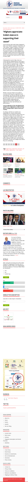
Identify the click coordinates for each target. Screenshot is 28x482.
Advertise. (6, 443)
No (5, 272)
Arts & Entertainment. (9, 456)
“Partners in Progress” (17, 165)
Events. (5, 422)
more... (17, 255)
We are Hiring (7, 426)
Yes (6, 270)
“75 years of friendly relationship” (19, 176)
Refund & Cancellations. (9, 473)
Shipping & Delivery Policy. (10, 475)
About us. (6, 418)
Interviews (12, 28)
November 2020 (6, 28)
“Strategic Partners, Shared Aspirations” (7, 176)
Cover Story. (7, 450)
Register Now (6, 205)
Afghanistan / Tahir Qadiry (15, 150)
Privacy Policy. (7, 469)
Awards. (6, 424)
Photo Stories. (7, 460)
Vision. (5, 420)
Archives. (6, 437)
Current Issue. (7, 433)
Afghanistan (9, 148)
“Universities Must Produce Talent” (7, 165)
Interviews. (6, 458)
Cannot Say (7, 274)
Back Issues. (7, 435)
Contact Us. (6, 467)
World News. (7, 452)
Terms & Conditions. (9, 471)
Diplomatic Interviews (17, 148)
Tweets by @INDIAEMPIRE (9, 408)
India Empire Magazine (13, 398)
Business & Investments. (9, 454)
